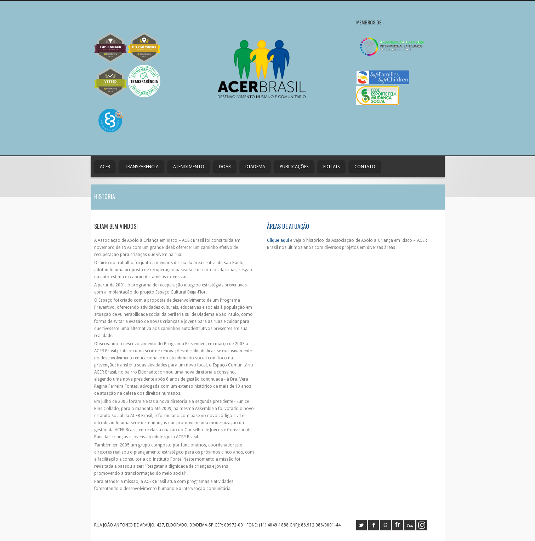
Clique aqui (278, 240)
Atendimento (188, 166)
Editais (331, 166)
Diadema (255, 166)
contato (364, 166)
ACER (105, 166)
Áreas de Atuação (288, 226)
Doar (225, 166)
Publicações (294, 166)
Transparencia (142, 166)
